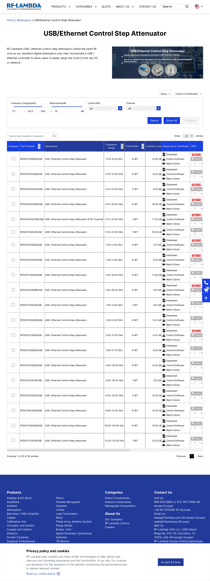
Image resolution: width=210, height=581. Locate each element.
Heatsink (61, 505)
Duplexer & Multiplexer (21, 541)
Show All (171, 120)
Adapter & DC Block (19, 498)
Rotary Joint (63, 529)
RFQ (193, 146)
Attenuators (24, 20)
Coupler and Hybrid (19, 529)
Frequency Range (114, 146)
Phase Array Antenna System (74, 521)
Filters (59, 498)
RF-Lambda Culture (117, 523)
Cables (11, 517)
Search (154, 120)
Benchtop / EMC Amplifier (23, 513)
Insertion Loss (157, 146)
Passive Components (118, 502)
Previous (181, 456)
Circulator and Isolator (21, 525)
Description (51, 146)
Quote (196, 159)
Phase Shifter (64, 525)
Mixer (59, 517)
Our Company (113, 519)
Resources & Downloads (176, 146)
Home (10, 20)
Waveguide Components (120, 505)
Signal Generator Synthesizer (74, 533)
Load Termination (67, 513)
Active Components (117, 498)
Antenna (12, 505)
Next (200, 456)
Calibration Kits (16, 521)
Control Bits (135, 146)
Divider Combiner (18, 537)
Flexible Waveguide (68, 502)
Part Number (30, 146)
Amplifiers (13, 502)
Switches (61, 537)
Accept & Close (170, 562)
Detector (12, 533)
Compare (190, 120)
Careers (110, 527)
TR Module (62, 541)
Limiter (60, 509)
